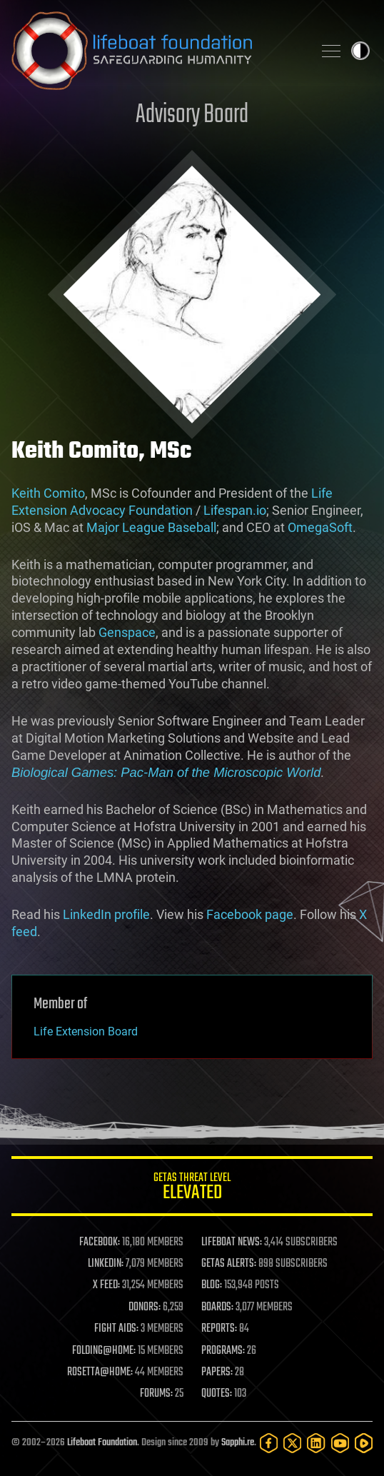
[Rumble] (364, 1443)
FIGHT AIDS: (116, 1329)
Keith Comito (48, 493)
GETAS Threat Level (192, 1188)
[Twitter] (292, 1443)
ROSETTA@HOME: (100, 1372)
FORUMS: (156, 1394)
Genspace (127, 632)
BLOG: (211, 1285)
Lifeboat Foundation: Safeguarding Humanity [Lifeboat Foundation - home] (156, 50)
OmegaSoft (320, 527)
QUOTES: (216, 1394)
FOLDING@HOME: (104, 1351)
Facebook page (249, 914)
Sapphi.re (237, 1443)
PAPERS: (217, 1372)
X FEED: (106, 1285)
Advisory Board (192, 115)
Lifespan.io (234, 510)
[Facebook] (269, 1443)
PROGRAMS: (223, 1351)
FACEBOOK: (99, 1242)
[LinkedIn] (316, 1443)
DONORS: (144, 1307)
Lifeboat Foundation (102, 1443)
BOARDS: (217, 1307)
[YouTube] (340, 1443)
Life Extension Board (86, 1031)
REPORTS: (219, 1329)
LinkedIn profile (106, 914)
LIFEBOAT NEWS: (231, 1242)
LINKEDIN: (105, 1264)
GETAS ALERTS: (228, 1264)
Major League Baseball (151, 527)
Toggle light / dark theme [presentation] (360, 50)
